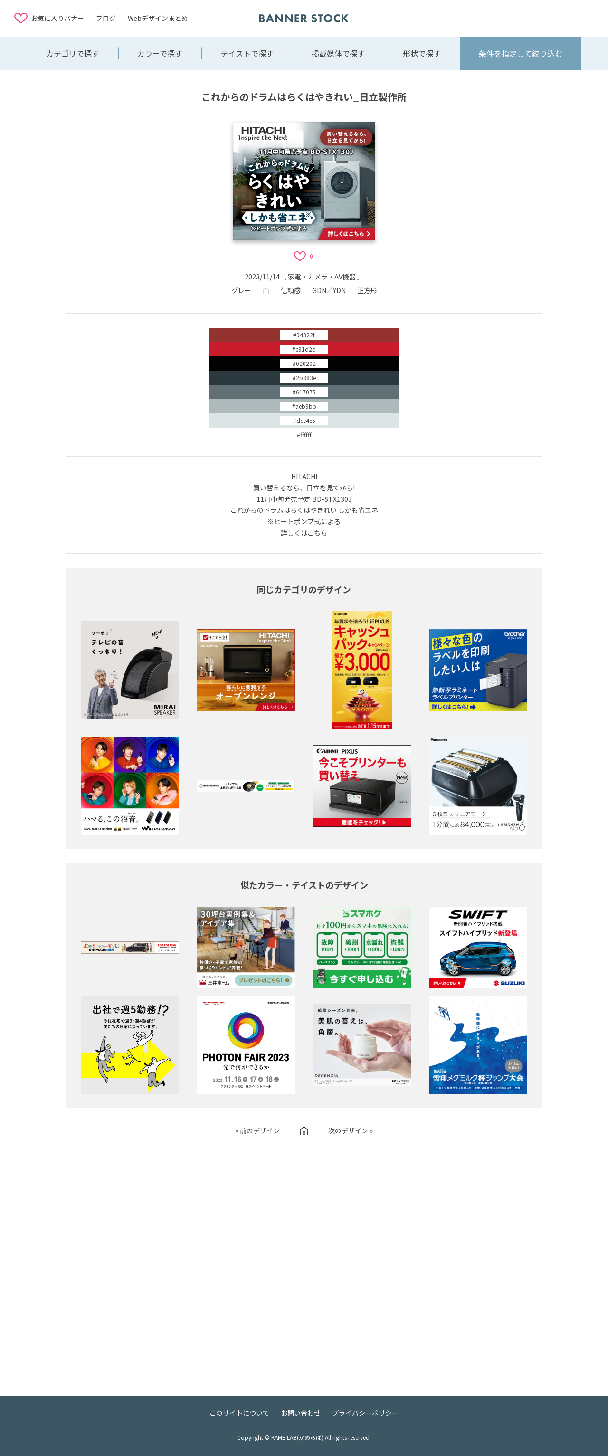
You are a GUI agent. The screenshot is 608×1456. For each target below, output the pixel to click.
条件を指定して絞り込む (520, 53)
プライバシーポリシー (365, 1413)
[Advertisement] (518, 17)
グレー (241, 290)
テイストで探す (247, 53)
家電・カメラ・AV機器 (322, 276)
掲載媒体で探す (338, 53)
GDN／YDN (329, 290)
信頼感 (291, 290)
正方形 (367, 290)
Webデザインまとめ (158, 18)
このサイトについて (239, 1413)
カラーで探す (159, 53)
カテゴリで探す (72, 53)
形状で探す (422, 53)
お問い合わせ (301, 1413)
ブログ (106, 18)
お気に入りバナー (57, 18)
